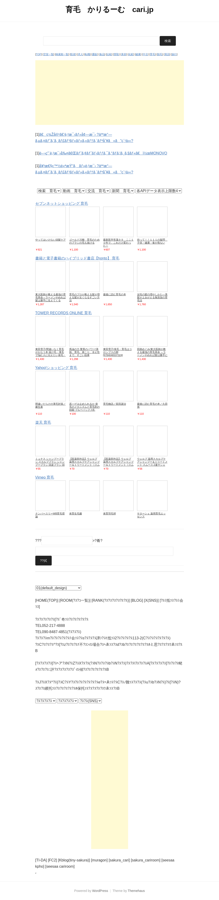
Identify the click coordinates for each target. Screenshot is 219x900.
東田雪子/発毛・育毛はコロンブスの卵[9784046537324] (117, 352)
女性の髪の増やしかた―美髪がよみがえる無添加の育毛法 (152, 297)
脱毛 (159, 54)
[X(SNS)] (151, 600)
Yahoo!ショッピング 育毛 (56, 368)
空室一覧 (48, 54)
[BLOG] (137, 600)
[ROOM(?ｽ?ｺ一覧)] (74, 600)
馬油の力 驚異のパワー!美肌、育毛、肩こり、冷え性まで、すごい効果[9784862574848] (84, 353)
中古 (145, 54)
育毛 (152, 54)
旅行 (174, 54)
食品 (102, 54)
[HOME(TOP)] (46, 600)
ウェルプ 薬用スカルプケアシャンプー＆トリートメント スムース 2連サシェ (152, 461)
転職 (87, 54)
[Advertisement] (109, 92)
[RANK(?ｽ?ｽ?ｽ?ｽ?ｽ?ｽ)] (111, 600)
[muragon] (99, 860)
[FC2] (52, 860)
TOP (38, 54)
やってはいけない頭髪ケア (50, 239)
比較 (109, 54)
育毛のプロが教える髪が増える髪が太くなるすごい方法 (84, 297)
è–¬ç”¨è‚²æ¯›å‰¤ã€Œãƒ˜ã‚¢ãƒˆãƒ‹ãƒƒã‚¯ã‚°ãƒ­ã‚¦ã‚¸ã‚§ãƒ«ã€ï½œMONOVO (103, 153)
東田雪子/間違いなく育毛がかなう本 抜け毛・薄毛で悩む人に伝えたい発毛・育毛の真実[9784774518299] (50, 355)
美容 (123, 54)
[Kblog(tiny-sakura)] (74, 860)
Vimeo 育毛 (44, 477)
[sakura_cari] (119, 860)
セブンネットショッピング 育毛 (61, 203)
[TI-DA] (41, 860)
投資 (72, 54)
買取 (116, 54)
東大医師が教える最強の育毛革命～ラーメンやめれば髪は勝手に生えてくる (50, 297)
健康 (138, 54)
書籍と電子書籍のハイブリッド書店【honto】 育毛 (77, 258)
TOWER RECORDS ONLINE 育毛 (63, 313)
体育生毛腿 (75, 513)
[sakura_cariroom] (145, 860)
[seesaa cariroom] (60, 866)
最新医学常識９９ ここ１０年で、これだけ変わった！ (118, 242)
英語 (167, 54)
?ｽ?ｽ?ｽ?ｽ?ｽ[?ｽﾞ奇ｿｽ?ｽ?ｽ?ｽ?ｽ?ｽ (61, 619)
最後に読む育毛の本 (114, 294)
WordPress (100, 891)
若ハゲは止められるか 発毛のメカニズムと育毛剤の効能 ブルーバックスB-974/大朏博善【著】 (84, 408)
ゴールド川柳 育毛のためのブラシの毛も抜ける (84, 241)
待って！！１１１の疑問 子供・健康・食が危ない (152, 241)
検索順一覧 (62, 54)
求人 (80, 54)
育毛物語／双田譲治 (114, 403)
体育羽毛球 (109, 513)
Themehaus (136, 891)
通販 (94, 54)
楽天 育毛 (43, 422)
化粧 (130, 54)
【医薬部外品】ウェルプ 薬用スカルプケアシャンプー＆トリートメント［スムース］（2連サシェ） (84, 463)
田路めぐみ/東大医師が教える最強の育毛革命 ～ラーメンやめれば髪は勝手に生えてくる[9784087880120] (152, 355)
